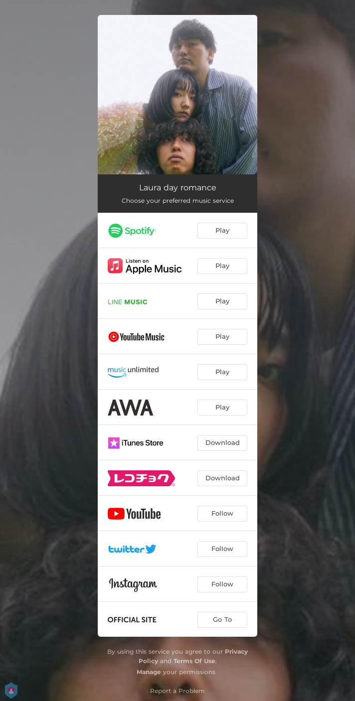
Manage (149, 672)
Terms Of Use (194, 661)
